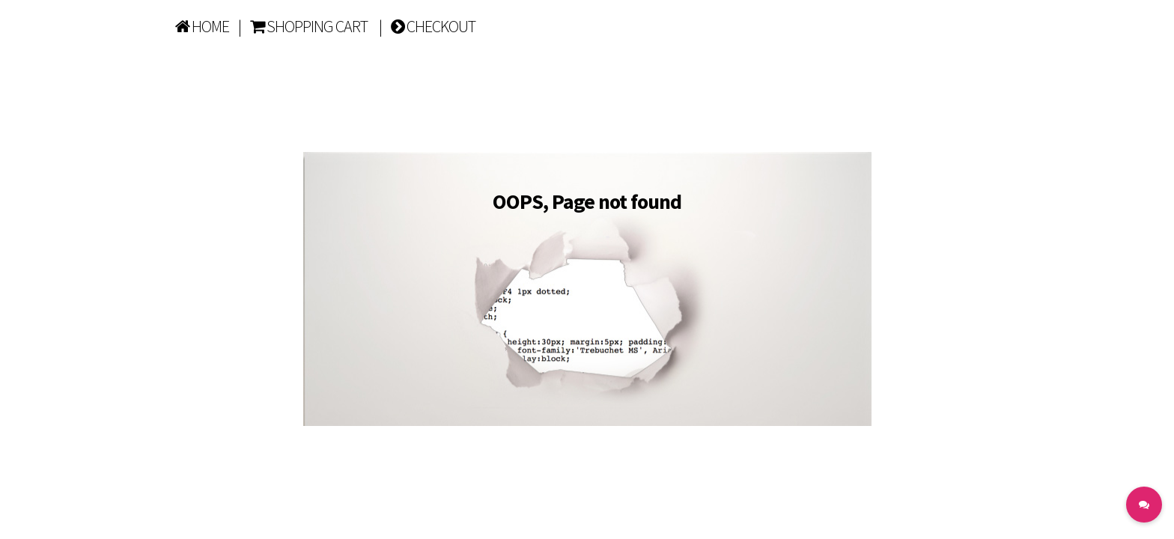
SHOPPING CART (309, 26)
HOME (202, 26)
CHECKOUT (433, 26)
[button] (1144, 505)
